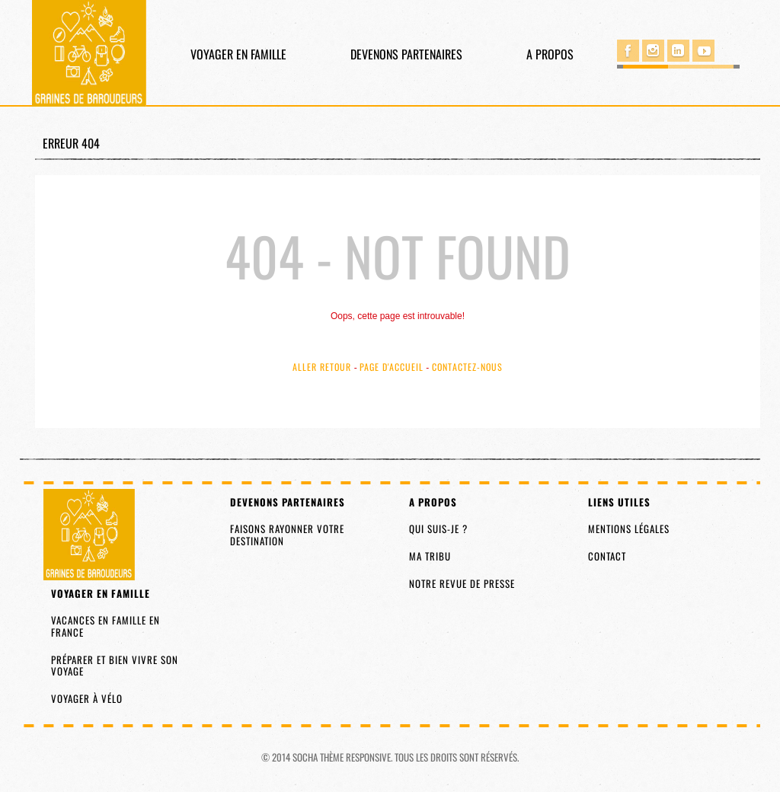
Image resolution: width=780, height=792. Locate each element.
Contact (607, 556)
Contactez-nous (467, 366)
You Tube (703, 51)
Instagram (653, 51)
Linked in (678, 51)
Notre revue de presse (462, 583)
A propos (550, 54)
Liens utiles (619, 501)
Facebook (628, 51)
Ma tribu (430, 556)
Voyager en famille (238, 54)
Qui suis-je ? (438, 528)
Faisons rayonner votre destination (287, 534)
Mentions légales (629, 528)
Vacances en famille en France (105, 626)
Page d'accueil (392, 366)
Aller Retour (321, 366)
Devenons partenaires (406, 54)
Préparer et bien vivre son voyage (114, 665)
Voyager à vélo (87, 698)
